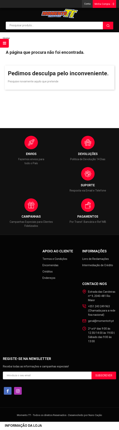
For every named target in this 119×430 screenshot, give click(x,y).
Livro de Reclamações (95, 258)
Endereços (48, 277)
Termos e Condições (54, 258)
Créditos (47, 271)
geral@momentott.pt (101, 320)
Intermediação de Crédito (97, 265)
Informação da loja (23, 425)
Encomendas (50, 265)
